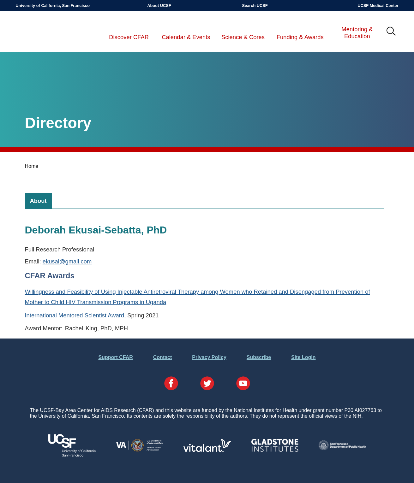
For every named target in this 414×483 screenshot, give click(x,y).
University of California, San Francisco (52, 5)
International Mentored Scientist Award (74, 315)
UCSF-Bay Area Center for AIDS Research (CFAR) (48, 31)
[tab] (38, 201)
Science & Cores (243, 37)
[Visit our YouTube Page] (243, 383)
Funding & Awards (300, 37)
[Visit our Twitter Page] (207, 383)
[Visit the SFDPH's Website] (342, 448)
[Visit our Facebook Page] (171, 383)
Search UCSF (255, 5)
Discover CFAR (129, 37)
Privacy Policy (209, 357)
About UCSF (159, 5)
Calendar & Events (186, 37)
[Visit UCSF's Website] (72, 454)
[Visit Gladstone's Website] (274, 450)
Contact (162, 357)
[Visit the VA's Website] (139, 450)
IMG (391, 31)
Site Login (303, 357)
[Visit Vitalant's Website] (207, 450)
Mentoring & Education (357, 32)
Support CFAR (115, 357)
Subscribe (259, 357)
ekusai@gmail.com (67, 261)
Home (32, 166)
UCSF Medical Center (377, 5)
